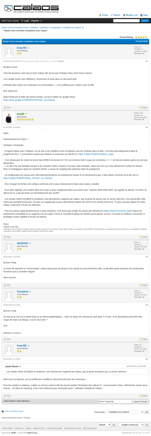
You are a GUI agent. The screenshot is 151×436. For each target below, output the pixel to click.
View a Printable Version (14, 411)
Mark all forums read (72, 428)
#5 (147, 359)
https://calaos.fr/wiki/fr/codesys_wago (95, 154)
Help (145, 15)
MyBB (13, 433)
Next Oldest (9, 401)
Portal (105, 15)
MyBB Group (32, 433)
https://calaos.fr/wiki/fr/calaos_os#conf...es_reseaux (27, 178)
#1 (147, 61)
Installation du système (72, 28)
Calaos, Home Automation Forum (15, 28)
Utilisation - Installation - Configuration (45, 28)
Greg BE (22, 48)
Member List (132, 15)
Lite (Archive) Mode (54, 428)
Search (117, 15)
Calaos (28, 428)
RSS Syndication (90, 428)
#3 (147, 257)
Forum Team (7, 428)
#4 (147, 305)
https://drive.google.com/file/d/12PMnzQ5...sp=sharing (29, 100)
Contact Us (18, 428)
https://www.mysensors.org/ (117, 211)
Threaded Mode (142, 41)
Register (35, 21)
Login (26, 21)
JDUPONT (22, 243)
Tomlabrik (22, 291)
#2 (147, 127)
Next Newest (23, 401)
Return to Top (38, 428)
